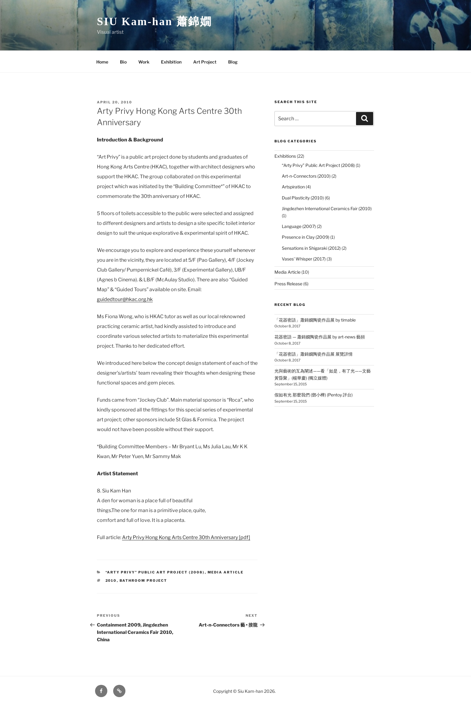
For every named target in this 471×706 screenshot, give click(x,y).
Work (143, 61)
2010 (111, 580)
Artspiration (293, 186)
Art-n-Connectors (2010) (306, 176)
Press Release (288, 283)
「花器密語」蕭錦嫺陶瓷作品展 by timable (315, 319)
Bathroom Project (143, 580)
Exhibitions (285, 156)
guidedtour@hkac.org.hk (125, 299)
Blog (233, 61)
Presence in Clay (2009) (305, 237)
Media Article (226, 572)
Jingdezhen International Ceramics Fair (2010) (327, 208)
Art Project (204, 61)
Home (102, 61)
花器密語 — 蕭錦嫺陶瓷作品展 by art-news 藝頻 (319, 336)
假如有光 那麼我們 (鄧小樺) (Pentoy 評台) (313, 394)
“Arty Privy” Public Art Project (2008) (155, 572)
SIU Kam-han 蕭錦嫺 (154, 21)
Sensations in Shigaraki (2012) (311, 248)
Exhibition (171, 61)
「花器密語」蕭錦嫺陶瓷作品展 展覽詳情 (313, 354)
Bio (123, 61)
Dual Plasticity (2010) (303, 197)
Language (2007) (299, 226)
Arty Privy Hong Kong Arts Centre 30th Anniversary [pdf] (186, 537)
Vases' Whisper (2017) (304, 258)
